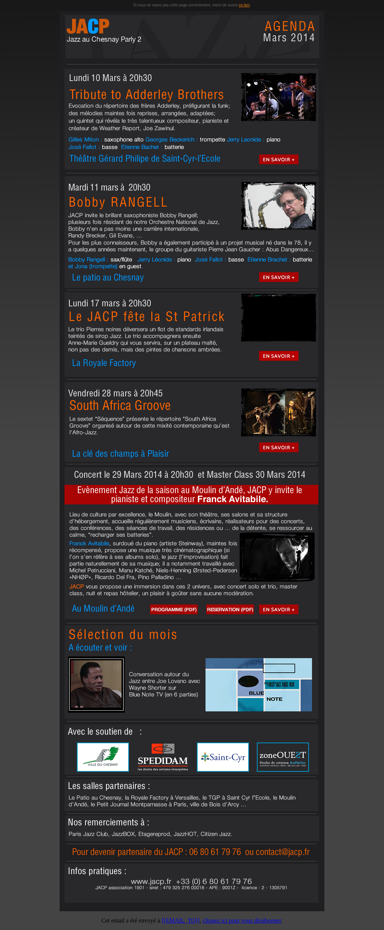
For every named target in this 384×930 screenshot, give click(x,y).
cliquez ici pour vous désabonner (241, 920)
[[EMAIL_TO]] (181, 920)
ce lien (244, 5)
